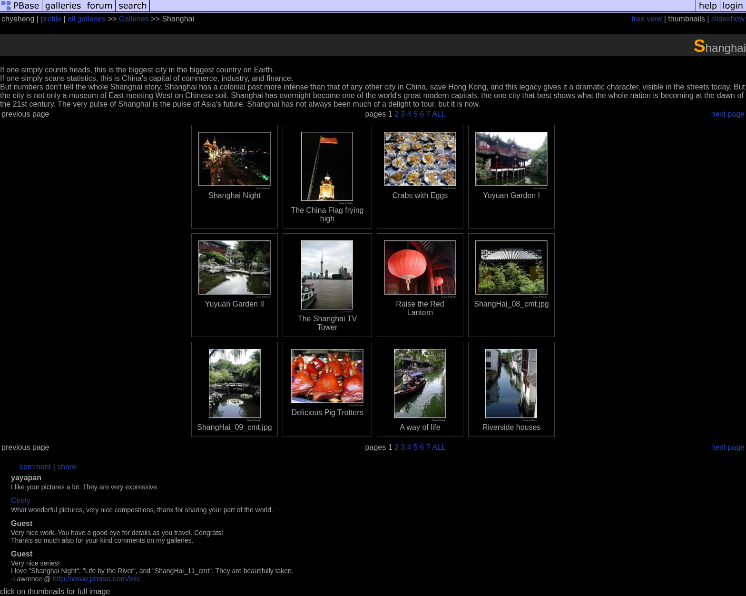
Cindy (20, 501)
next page (728, 114)
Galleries (134, 19)
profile (50, 19)
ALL (438, 114)
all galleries (87, 19)
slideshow (728, 19)
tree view (646, 19)
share (66, 467)
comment (35, 467)
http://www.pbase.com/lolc (96, 579)
